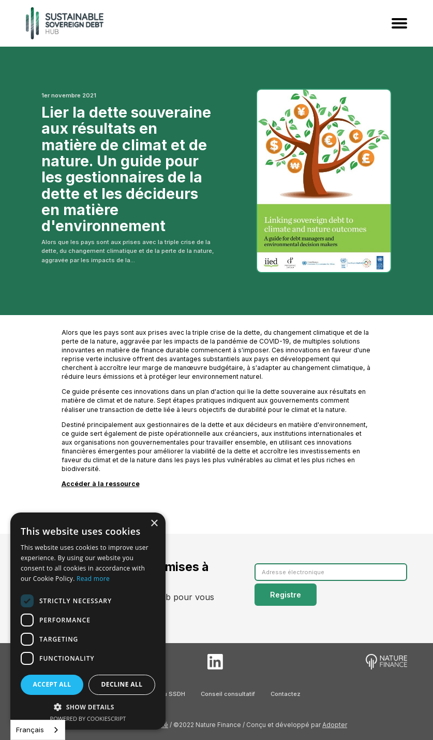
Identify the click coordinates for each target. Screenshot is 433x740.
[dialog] (88, 621)
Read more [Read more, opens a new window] (93, 578)
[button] (88, 707)
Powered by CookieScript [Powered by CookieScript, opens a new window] (88, 718)
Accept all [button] (52, 684)
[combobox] (37, 730)
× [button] (154, 524)
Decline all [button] (122, 684)
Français (30, 729)
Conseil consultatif (228, 694)
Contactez (286, 694)
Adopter (334, 725)
